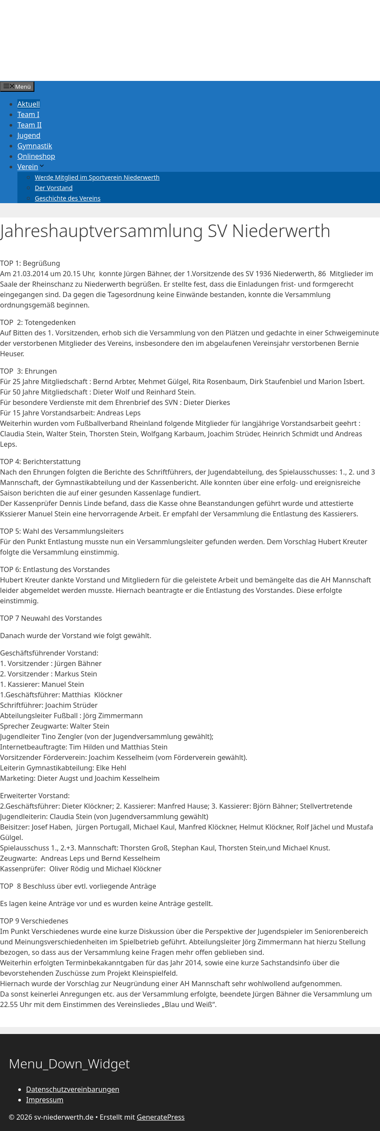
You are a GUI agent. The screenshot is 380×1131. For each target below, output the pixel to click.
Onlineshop (36, 156)
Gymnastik (34, 146)
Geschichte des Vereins (68, 198)
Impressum (45, 1099)
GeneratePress (161, 1117)
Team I (28, 114)
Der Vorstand (54, 188)
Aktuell (28, 104)
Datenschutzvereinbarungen (72, 1089)
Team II (29, 125)
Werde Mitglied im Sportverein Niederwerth (97, 177)
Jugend (28, 135)
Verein (31, 166)
